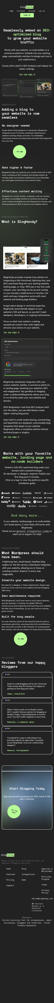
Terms (44, 884)
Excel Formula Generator (34, 924)
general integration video (32, 531)
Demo (24, 879)
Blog (24, 868)
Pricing (31, 11)
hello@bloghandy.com (42, 898)
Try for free (27, 74)
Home (11, 11)
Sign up (27, 15)
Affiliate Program (46, 878)
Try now (19, 152)
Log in (42, 11)
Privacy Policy (45, 891)
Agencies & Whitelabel (46, 870)
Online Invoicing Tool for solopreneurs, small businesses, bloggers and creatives (27, 921)
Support (10, 885)
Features (21, 11)
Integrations (28, 874)
